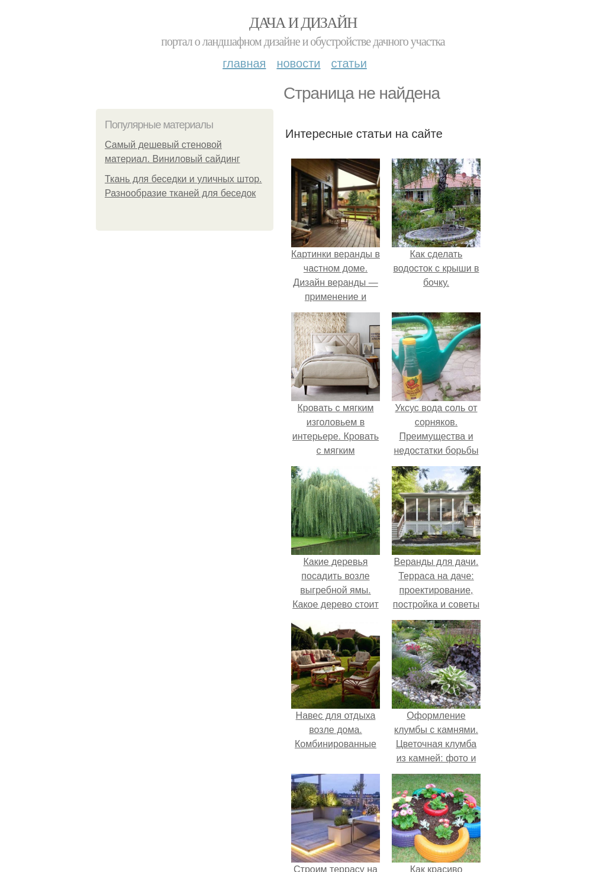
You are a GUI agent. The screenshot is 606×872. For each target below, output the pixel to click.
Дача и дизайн (303, 22)
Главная (244, 63)
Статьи (348, 63)
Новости (298, 63)
